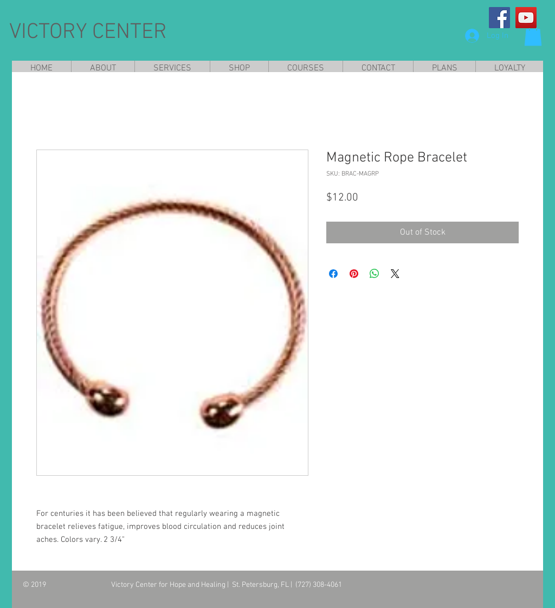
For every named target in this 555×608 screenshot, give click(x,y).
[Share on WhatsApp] (374, 273)
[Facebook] (499, 17)
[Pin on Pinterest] (353, 273)
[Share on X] (395, 273)
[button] (533, 35)
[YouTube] (526, 17)
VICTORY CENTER (88, 33)
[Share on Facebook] (333, 273)
